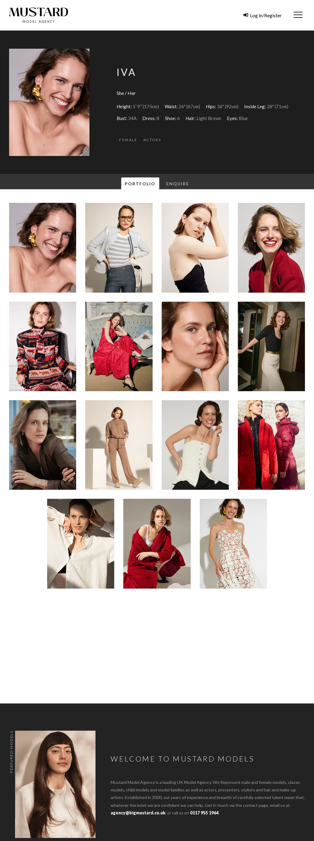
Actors (152, 140)
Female (128, 140)
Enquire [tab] (177, 183)
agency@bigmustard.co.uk (138, 812)
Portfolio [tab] (140, 183)
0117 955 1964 (204, 812)
